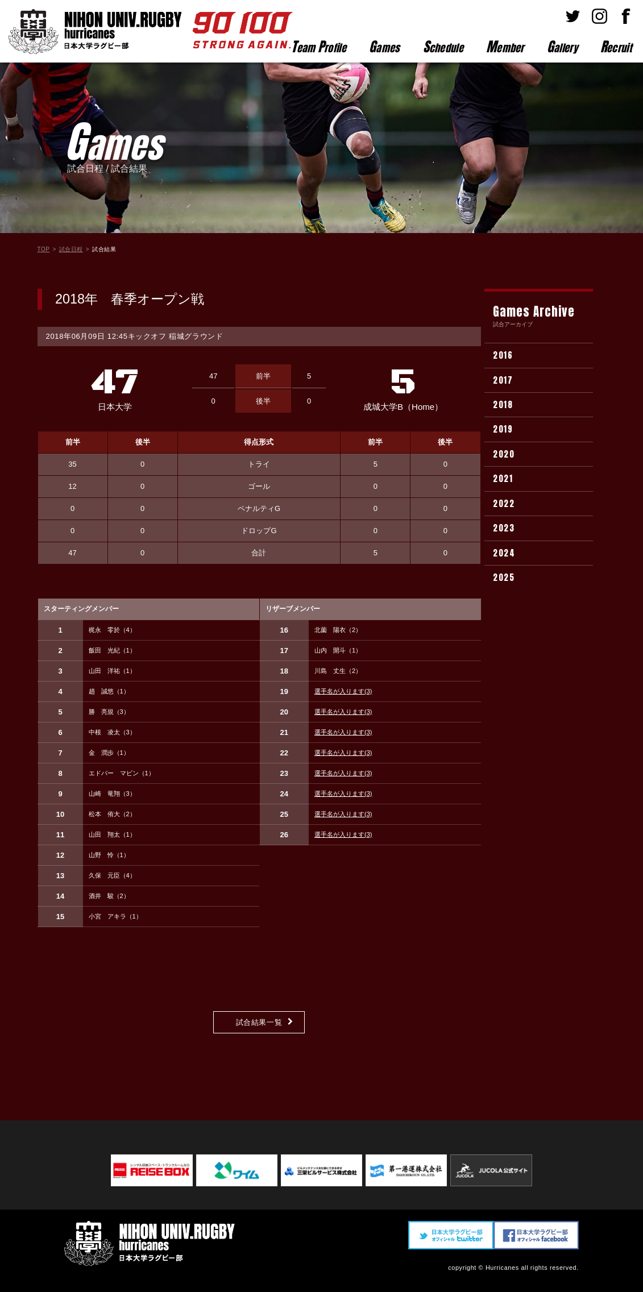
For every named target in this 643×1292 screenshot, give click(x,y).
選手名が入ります (343, 691)
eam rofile (318, 46)
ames (384, 46)
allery (562, 46)
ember (505, 46)
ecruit (616, 46)
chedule (443, 46)
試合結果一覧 (259, 1022)
